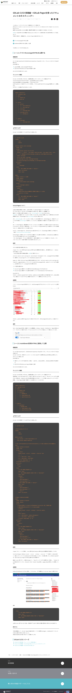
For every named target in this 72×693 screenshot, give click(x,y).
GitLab (29, 19)
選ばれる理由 (48, 1)
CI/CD (37, 19)
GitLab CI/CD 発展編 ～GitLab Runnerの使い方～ (25, 642)
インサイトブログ (15, 651)
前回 (14, 32)
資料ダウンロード (54, 1)
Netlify (40, 212)
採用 (56, 3)
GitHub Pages (35, 212)
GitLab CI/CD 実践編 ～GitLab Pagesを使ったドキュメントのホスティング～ (30, 640)
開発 (20, 19)
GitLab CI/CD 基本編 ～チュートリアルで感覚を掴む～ (26, 639)
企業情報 (52, 3)
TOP (9, 651)
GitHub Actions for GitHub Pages (23, 231)
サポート (47, 3)
